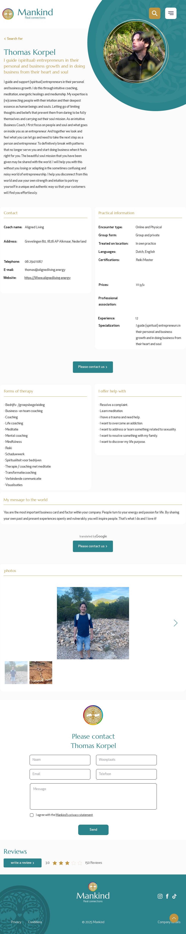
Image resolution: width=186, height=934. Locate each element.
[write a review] (23, 862)
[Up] (173, 918)
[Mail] (154, 13)
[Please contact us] (93, 367)
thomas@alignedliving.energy (45, 270)
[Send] (93, 830)
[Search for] (22, 39)
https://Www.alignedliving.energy (47, 278)
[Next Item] (175, 623)
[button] (171, 13)
